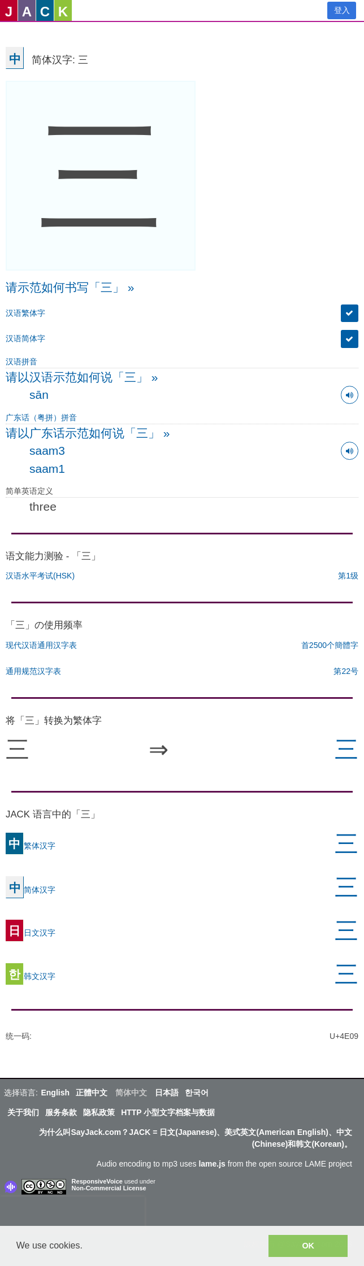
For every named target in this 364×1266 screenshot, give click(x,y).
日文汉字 (30, 932)
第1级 (348, 575)
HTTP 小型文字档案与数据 (168, 1112)
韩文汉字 (30, 975)
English (55, 1092)
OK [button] (308, 1245)
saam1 (47, 468)
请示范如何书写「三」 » (70, 287)
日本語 (167, 1092)
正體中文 (91, 1092)
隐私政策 (99, 1112)
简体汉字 (30, 889)
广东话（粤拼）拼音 (41, 417)
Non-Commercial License (109, 1188)
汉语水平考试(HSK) (40, 575)
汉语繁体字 (25, 312)
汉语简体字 (25, 338)
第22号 (345, 671)
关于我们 (23, 1112)
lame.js (211, 1163)
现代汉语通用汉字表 (41, 645)
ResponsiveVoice (97, 1181)
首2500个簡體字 (329, 645)
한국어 (197, 1092)
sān (39, 394)
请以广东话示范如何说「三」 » (88, 433)
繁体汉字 (30, 845)
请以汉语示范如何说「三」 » (82, 377)
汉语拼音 (21, 361)
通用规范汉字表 (33, 671)
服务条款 (61, 1112)
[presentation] (72, 1213)
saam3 (47, 450)
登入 (342, 10)
